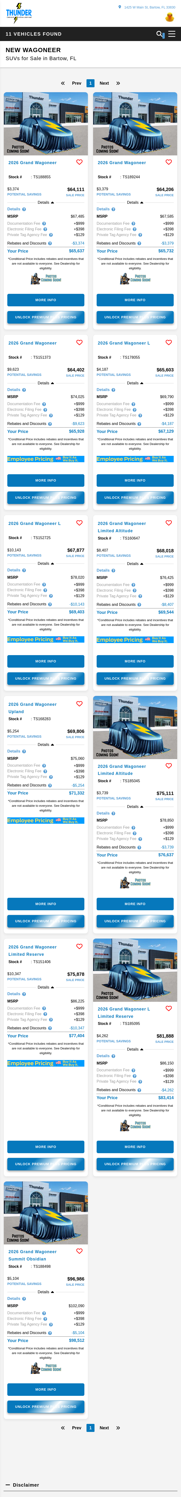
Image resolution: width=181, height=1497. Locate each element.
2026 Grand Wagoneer (35, 162)
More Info (45, 301)
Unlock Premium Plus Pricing (45, 318)
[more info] (46, 123)
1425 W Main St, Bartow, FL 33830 (147, 7)
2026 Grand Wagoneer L (127, 343)
